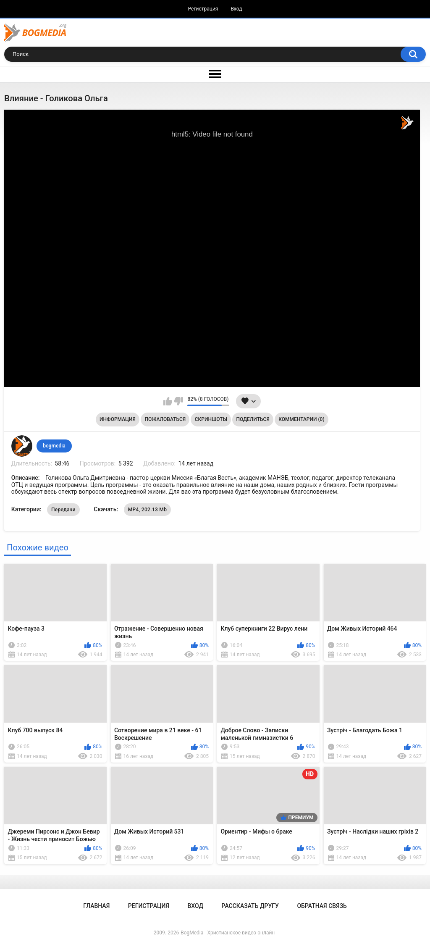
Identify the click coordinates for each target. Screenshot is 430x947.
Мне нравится (167, 401)
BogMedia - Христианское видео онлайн (228, 933)
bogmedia (54, 446)
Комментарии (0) (301, 419)
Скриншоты (211, 419)
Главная (96, 905)
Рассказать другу (250, 905)
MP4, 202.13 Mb (147, 510)
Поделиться (253, 419)
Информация (118, 419)
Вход (236, 9)
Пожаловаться (165, 419)
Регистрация (203, 9)
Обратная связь (321, 905)
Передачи (63, 510)
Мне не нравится (178, 401)
